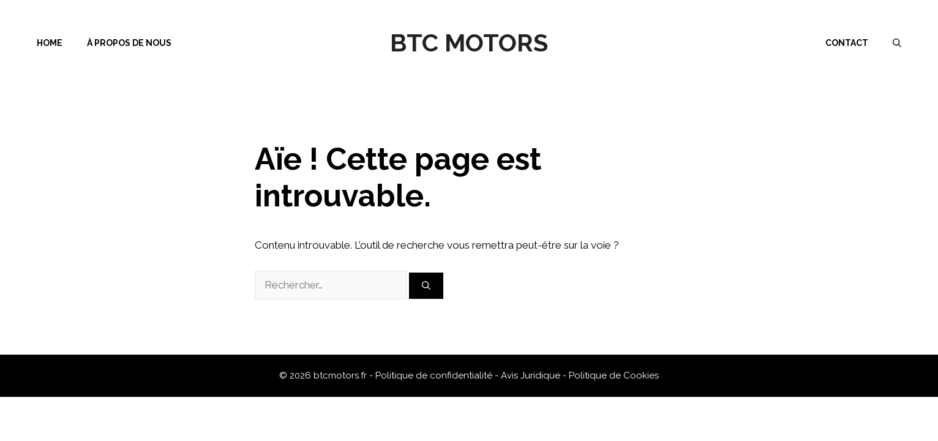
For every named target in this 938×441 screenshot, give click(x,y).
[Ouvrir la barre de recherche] (897, 42)
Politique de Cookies (614, 375)
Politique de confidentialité (435, 375)
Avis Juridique (532, 375)
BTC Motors (469, 42)
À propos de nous (129, 43)
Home (49, 43)
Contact (846, 43)
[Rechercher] (426, 286)
